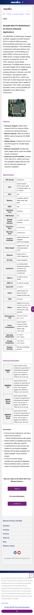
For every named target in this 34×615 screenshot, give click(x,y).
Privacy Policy (4, 603)
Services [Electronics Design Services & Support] (6, 534)
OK (17, 611)
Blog (4, 542)
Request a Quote (9, 546)
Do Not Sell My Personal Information (16, 607)
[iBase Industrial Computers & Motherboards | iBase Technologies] (26, 14)
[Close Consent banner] (31, 575)
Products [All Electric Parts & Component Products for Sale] (6, 530)
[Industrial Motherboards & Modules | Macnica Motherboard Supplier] (18, 14)
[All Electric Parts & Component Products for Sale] (8, 14)
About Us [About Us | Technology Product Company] (6, 538)
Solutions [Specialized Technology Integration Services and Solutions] (6, 526)
